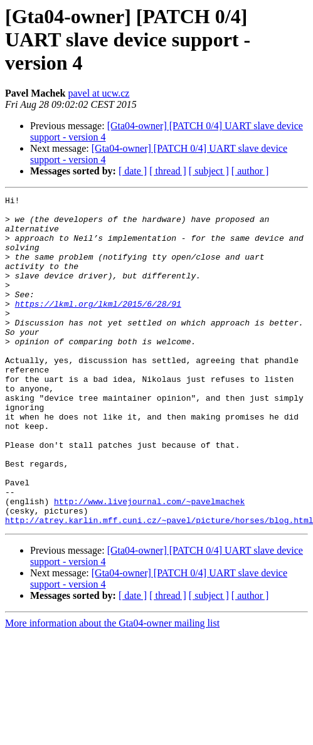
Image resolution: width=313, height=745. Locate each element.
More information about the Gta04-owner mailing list (112, 689)
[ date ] (133, 171)
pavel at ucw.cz (98, 93)
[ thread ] (167, 171)
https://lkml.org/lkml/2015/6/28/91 (98, 326)
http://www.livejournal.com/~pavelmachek (149, 563)
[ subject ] (209, 171)
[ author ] (250, 171)
